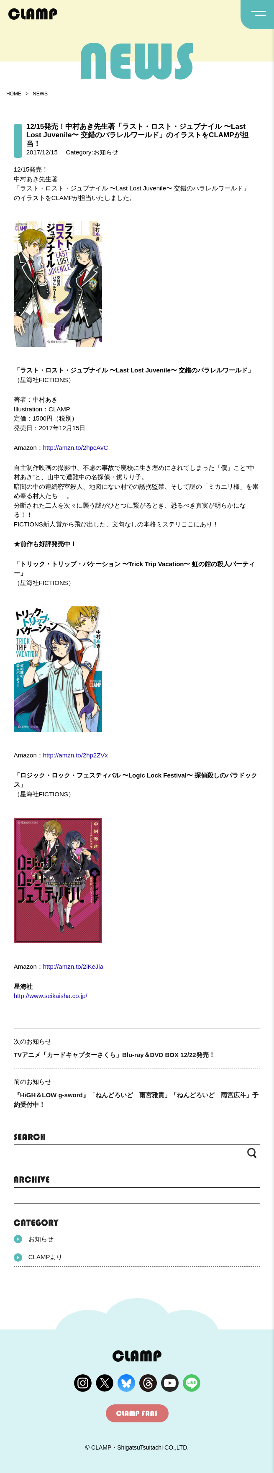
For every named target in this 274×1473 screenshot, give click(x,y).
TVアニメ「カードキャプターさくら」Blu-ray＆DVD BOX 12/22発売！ (114, 1054)
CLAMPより (38, 1257)
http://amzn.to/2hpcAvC (75, 447)
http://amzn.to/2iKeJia (73, 966)
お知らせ (34, 1239)
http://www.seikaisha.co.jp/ (50, 995)
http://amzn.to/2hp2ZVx (75, 755)
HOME (13, 94)
